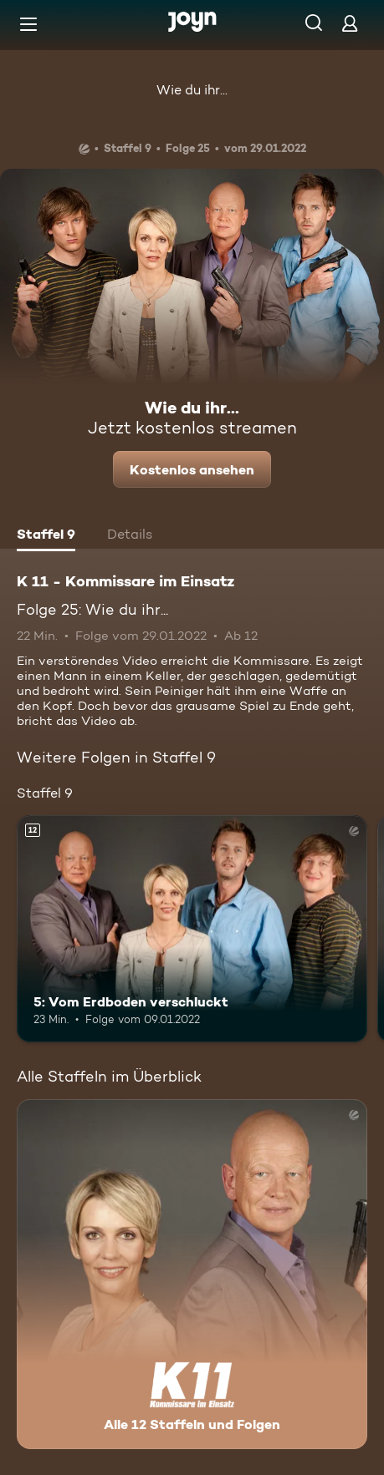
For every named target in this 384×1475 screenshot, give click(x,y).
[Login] (349, 23)
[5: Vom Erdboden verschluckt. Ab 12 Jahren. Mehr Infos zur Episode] (192, 928)
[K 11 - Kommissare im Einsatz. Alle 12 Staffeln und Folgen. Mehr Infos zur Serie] (192, 1274)
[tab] (46, 536)
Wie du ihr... (192, 90)
